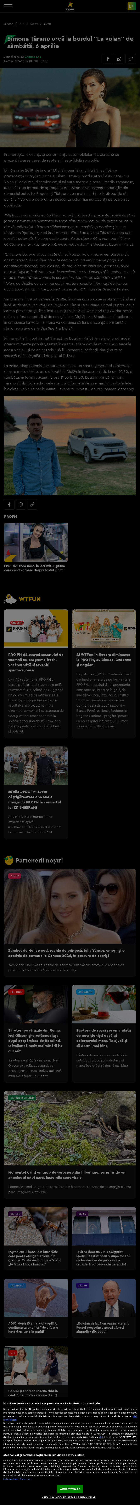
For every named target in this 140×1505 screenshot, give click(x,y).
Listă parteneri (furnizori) (16, 1479)
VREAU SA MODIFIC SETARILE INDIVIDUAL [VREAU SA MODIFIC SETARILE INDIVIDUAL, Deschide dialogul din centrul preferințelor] (69, 1497)
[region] (70, 1451)
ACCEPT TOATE (70, 1489)
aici (101, 1437)
